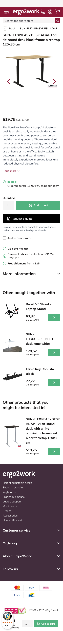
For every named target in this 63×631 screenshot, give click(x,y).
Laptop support (12, 501)
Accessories (10, 515)
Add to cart (38, 205)
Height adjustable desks (17, 482)
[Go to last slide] (9, 82)
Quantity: (8, 198)
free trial (18, 248)
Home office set (12, 520)
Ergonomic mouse (14, 496)
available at (26, 254)
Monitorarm (10, 506)
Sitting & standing (13, 487)
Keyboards (9, 492)
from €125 (24, 263)
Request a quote (19, 219)
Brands (7, 510)
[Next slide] (54, 82)
